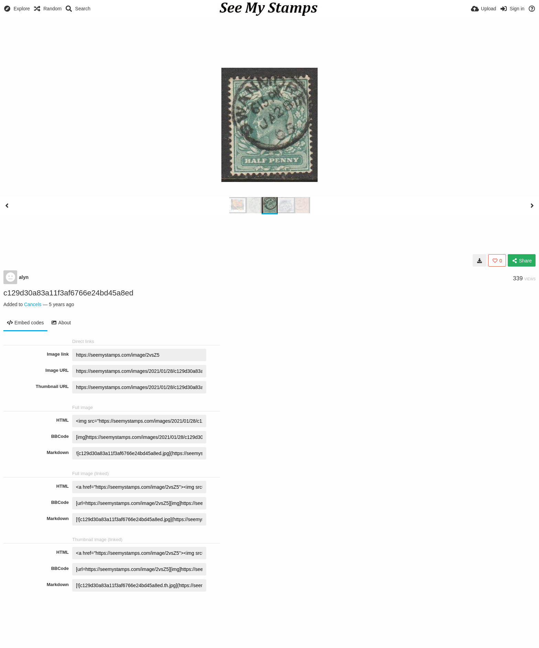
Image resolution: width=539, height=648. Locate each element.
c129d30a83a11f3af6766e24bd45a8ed (68, 293)
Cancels (33, 304)
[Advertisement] (269, 36)
